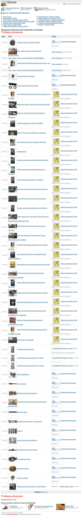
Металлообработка (23, 374)
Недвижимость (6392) (10, 18)
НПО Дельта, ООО (67, 348)
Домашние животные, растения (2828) (15, 26)
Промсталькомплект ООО (69, 94)
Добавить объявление (13, 32)
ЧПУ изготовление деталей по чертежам (30, 180)
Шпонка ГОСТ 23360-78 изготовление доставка (32, 293)
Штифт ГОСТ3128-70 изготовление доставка (31, 198)
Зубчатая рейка (22, 412)
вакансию (47, 9)
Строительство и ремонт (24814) (48, 16)
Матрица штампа (22, 478)
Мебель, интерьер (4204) (46, 24)
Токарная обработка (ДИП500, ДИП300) (30, 123)
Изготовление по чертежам (25, 76)
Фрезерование (21, 151)
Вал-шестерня (21, 384)
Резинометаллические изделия (27, 393)
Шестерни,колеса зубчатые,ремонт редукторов (32, 189)
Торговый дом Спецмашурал (44, 506)
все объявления (14, 508)
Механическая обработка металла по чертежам (32, 302)
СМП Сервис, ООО (67, 486)
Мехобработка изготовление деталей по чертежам (33, 264)
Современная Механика (68, 41)
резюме (53, 9)
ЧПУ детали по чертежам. (25, 340)
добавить (8, 9)
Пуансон (20, 431)
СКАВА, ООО (69, 506)
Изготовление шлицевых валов (27, 450)
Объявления (28, 8)
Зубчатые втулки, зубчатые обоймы (28, 42)
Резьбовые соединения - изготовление (29, 421)
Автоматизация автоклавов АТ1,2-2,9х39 (30, 358)
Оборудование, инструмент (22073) (49, 18)
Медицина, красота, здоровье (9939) (50, 21)
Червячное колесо (23, 468)
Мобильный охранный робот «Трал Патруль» (31, 486)
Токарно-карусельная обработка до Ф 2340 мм (32, 208)
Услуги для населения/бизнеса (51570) (50, 23)
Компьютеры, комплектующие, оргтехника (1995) (19, 21)
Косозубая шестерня (23, 459)
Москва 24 (12, 512)
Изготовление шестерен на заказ (27, 85)
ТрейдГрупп (13, 506)
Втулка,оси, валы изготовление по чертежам (31, 133)
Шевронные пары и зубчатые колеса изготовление (33, 104)
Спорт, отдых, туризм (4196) (12, 24)
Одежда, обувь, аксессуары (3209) (14, 23)
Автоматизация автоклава (25, 349)
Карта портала (36, 514)
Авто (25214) (7, 16)
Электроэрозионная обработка (27, 440)
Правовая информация (25, 514)
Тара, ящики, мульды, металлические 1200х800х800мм (26, 58)
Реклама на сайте (12, 514)
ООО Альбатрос (57, 52)
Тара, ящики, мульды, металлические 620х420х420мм (25, 70)
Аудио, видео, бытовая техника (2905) (15, 20)
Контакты (4, 514)
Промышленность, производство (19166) (51, 20)
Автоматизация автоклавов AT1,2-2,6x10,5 (30, 366)
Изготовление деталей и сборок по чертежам (31, 142)
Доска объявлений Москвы (16, 13)
